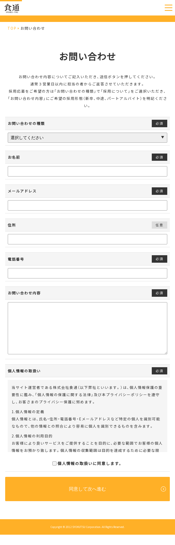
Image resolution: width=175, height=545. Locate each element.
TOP (12, 28)
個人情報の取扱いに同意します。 (87, 474)
